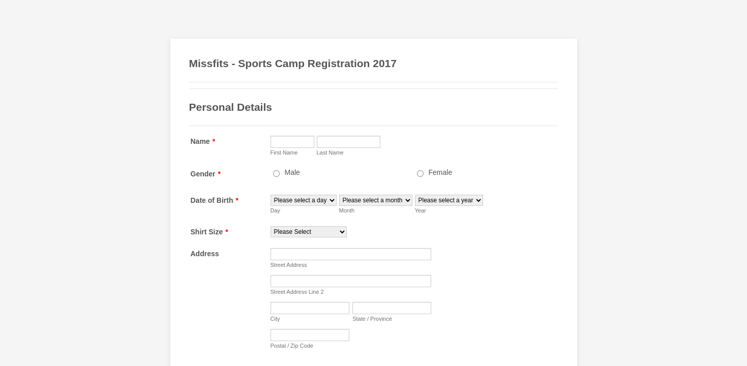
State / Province (372, 319)
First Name (284, 152)
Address (205, 254)
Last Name (330, 152)
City (275, 319)
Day (276, 210)
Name (203, 141)
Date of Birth (214, 200)
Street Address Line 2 (297, 292)
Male (292, 172)
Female (441, 172)
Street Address (289, 265)
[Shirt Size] (309, 231)
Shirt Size (209, 232)
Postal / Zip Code (292, 346)
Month (347, 210)
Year (420, 210)
